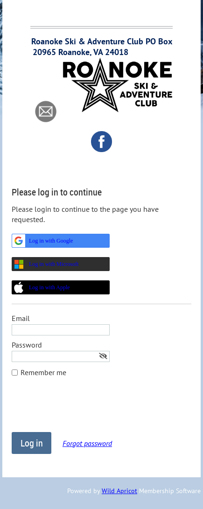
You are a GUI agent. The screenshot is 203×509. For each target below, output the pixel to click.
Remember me (43, 372)
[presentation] (83, 409)
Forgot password (87, 443)
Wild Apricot (119, 491)
